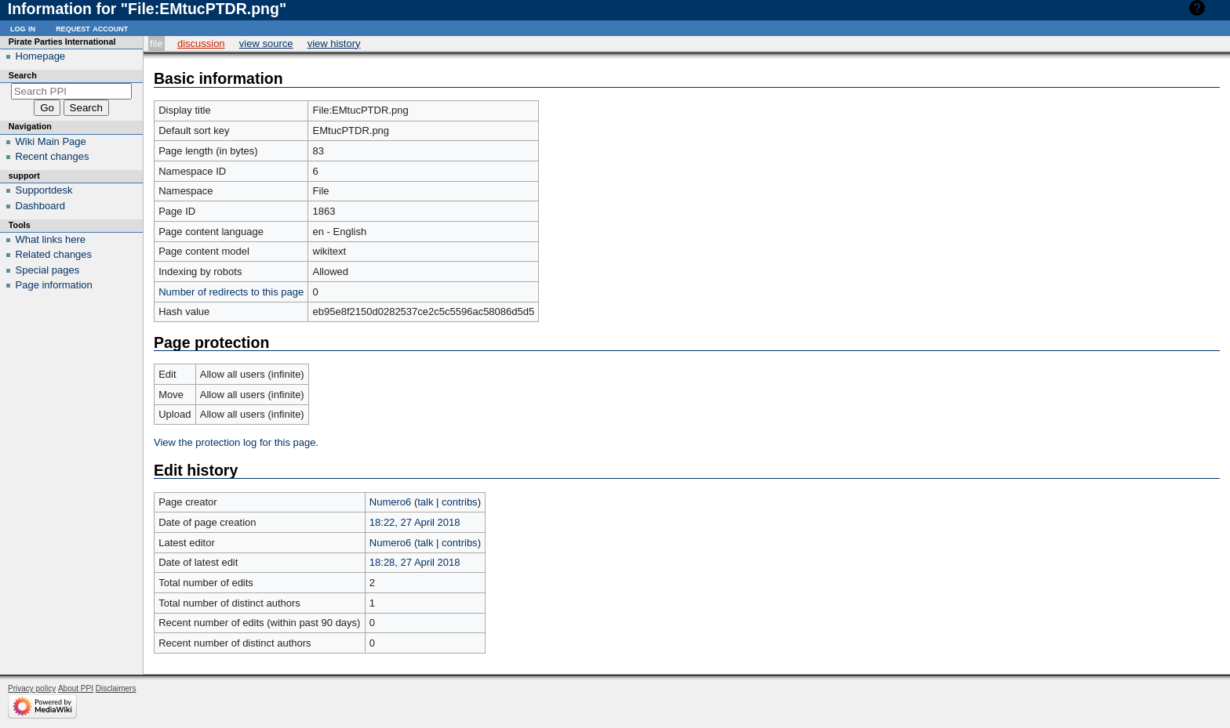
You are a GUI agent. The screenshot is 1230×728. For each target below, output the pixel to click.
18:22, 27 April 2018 (414, 522)
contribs (460, 502)
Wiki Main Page (51, 141)
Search (23, 75)
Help (1219, 7)
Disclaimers (116, 688)
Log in (22, 28)
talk (425, 502)
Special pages (48, 270)
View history (334, 43)
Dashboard (41, 206)
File (156, 43)
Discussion (201, 43)
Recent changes (52, 156)
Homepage (41, 56)
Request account (92, 28)
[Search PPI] (72, 91)
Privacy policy (32, 688)
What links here (51, 239)
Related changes (54, 254)
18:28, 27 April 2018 (414, 562)
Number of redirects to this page (231, 292)
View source (266, 43)
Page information (54, 285)
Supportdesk (44, 190)
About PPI (75, 688)
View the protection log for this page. (236, 442)
